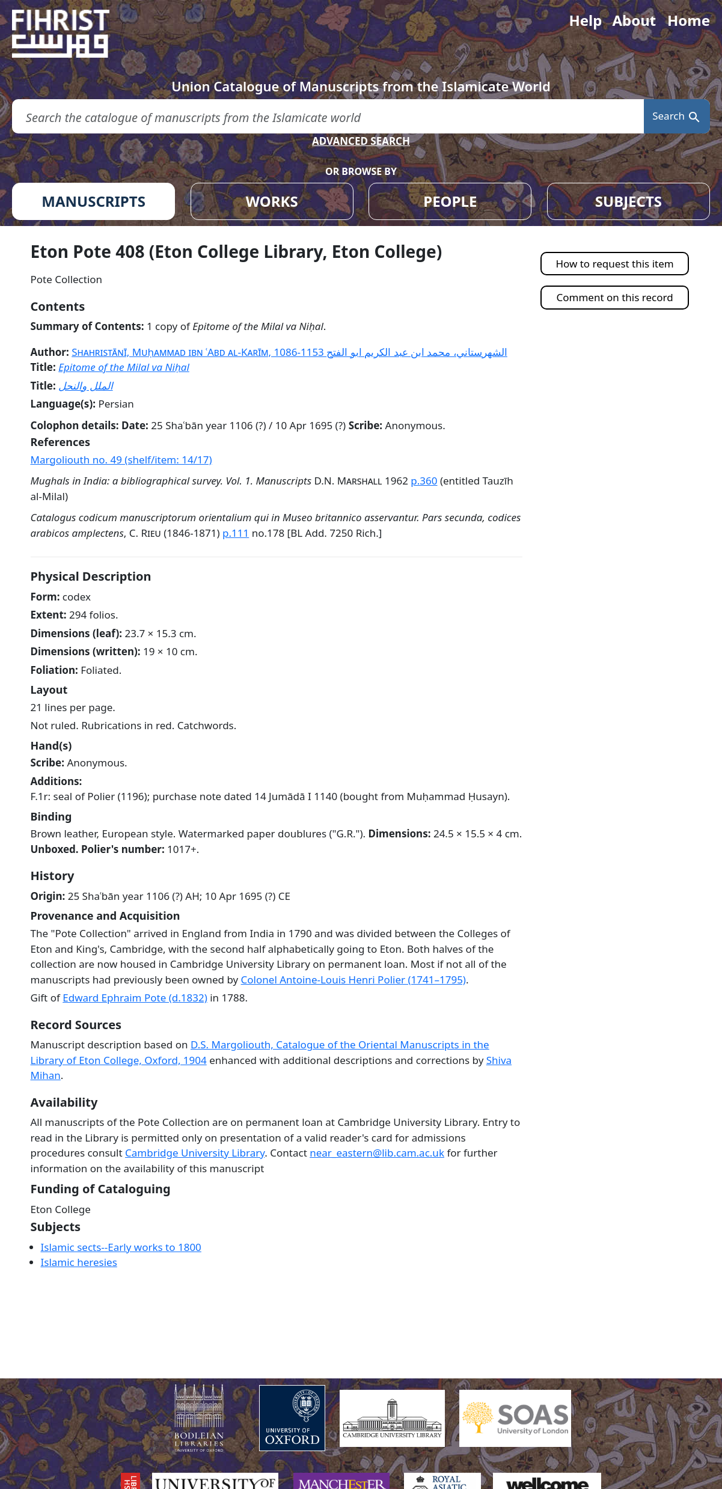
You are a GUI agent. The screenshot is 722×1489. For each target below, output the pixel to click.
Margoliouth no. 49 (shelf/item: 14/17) (121, 459)
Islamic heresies (79, 1262)
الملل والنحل (85, 386)
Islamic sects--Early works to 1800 (121, 1247)
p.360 (424, 481)
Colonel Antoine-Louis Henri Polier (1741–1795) (353, 979)
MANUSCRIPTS (93, 201)
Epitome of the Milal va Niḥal (123, 367)
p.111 (235, 533)
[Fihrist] (72, 34)
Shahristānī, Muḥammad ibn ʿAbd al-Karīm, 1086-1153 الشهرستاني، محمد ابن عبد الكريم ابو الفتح (289, 352)
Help (585, 20)
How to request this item (614, 264)
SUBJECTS (628, 201)
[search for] (327, 116)
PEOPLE (450, 201)
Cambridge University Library (195, 1153)
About (634, 20)
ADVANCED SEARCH (361, 141)
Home (688, 20)
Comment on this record (615, 297)
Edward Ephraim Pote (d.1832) (135, 997)
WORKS (272, 201)
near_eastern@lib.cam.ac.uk (377, 1153)
